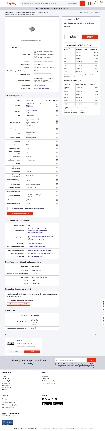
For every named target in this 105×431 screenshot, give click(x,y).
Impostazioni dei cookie (87, 428)
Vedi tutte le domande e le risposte (21, 300)
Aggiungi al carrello (90, 36)
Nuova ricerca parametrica (20, 213)
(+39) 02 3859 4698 (9, 402)
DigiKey (4, 376)
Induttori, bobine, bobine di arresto (25, 12)
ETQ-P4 (28, 203)
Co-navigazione (8, 408)
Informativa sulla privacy (86, 367)
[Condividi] (97, 13)
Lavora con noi (6, 383)
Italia (16, 428)
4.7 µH (27, 141)
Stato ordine (45, 378)
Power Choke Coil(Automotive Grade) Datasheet (41, 229)
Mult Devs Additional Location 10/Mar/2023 (40, 250)
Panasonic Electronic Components (43, 61)
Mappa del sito (6, 385)
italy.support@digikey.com (11, 405)
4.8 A (27, 148)
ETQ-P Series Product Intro (35, 232)
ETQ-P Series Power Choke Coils (37, 240)
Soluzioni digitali (6, 387)
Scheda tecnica (39, 85)
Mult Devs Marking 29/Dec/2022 (37, 246)
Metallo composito (31, 137)
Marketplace (5, 378)
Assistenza (45, 376)
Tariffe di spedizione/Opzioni (50, 381)
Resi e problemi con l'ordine (49, 383)
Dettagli (32, 351)
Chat (5, 399)
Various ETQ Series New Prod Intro (37, 230)
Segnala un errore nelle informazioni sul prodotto (28, 209)
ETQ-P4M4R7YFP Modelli (41, 88)
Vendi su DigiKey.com (8, 381)
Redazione (5, 389)
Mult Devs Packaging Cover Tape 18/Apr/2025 (40, 253)
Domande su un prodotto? (18, 304)
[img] (11, 3)
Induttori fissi (42, 12)
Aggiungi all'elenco (73, 36)
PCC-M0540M (30, 115)
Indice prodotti (9, 12)
